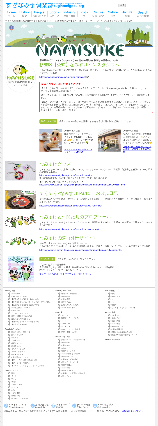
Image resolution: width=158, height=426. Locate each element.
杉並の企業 (65, 296)
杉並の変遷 (15, 294)
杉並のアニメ (66, 302)
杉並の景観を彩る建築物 (70, 354)
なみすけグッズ (67, 348)
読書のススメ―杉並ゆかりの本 (73, 340)
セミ (113, 302)
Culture (62, 337)
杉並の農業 (65, 299)
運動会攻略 (15, 396)
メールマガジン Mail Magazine (103, 405)
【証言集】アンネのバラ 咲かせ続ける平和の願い (31, 302)
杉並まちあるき (67, 370)
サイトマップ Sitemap (61, 405)
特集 (127, 14)
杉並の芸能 (65, 368)
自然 (112, 14)
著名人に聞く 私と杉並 (20, 332)
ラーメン (64, 321)
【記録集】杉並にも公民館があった (25, 322)
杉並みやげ (65, 345)
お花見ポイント (117, 315)
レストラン (65, 326)
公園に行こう (116, 318)
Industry (63, 291)
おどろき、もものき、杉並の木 (123, 308)
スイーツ (64, 315)
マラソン (14, 379)
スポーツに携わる (18, 352)
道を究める (15, 338)
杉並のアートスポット (69, 362)
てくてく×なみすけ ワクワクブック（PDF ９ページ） (66, 274)
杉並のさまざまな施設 (69, 359)
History (10, 291)
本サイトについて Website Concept (16, 405)
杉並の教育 (115, 324)
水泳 (13, 390)
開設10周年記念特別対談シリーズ (124, 335)
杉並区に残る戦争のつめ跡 (21, 316)
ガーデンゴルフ (17, 384)
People (13, 329)
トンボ (114, 299)
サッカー (14, 376)
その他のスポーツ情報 (19, 398)
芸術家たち (15, 340)
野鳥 (113, 294)
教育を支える (16, 343)
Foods (59, 312)
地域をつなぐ (16, 346)
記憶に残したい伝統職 (69, 305)
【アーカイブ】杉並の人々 (21, 363)
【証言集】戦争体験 (19, 324)
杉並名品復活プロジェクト (21, 308)
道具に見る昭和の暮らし (20, 319)
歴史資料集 (15, 310)
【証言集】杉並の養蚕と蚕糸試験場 (25, 305)
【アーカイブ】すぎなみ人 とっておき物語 (27, 366)
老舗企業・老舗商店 (69, 294)
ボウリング (15, 387)
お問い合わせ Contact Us (40, 405)
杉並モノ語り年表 (68, 308)
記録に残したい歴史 (19, 296)
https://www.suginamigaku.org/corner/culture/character (65, 175)
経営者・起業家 (17, 354)
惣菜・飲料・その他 (69, 332)
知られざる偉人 (17, 335)
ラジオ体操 (15, 393)
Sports (11, 370)
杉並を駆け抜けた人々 (19, 357)
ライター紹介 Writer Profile (82, 405)
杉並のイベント (67, 356)
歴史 (24, 14)
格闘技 (13, 382)
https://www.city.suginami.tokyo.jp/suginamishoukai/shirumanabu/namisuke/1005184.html (82, 184)
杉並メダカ (115, 296)
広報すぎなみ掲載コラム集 (121, 332)
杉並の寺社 (65, 342)
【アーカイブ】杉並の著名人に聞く (25, 360)
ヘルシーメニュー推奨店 (70, 329)
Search (112, 339)
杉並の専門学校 (117, 326)
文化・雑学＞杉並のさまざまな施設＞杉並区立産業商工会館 (137, 149)
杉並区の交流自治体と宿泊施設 (73, 373)
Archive (110, 312)
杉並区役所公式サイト (132, 411)
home (11, 14)
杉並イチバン (66, 376)
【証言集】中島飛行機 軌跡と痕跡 (25, 299)
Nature (110, 291)
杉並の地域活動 (117, 329)
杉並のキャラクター (69, 351)
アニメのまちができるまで (21, 313)
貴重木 (114, 305)
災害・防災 (115, 321)
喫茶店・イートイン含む (70, 318)
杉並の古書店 (66, 365)
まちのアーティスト (19, 349)
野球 (13, 373)
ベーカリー (65, 324)
